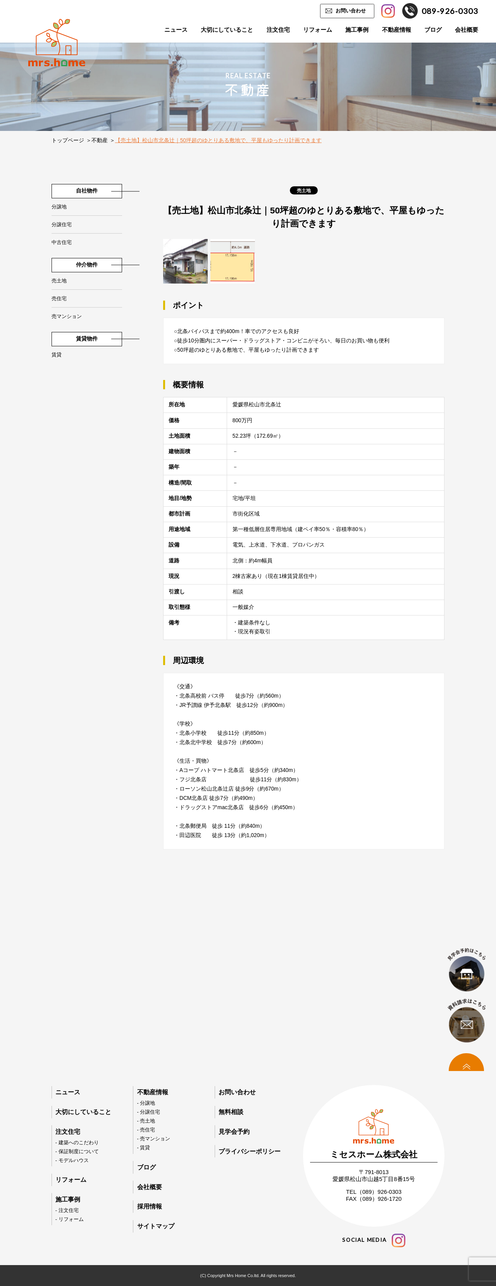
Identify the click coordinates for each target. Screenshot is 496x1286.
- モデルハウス (72, 1160)
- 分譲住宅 (148, 1112)
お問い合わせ (351, 11)
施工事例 (357, 30)
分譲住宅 (62, 224)
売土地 (59, 281)
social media (373, 1240)
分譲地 (59, 207)
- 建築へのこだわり (77, 1142)
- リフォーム (69, 1219)
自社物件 (87, 191)
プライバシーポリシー (250, 1151)
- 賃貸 (143, 1147)
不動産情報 (396, 30)
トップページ (68, 140)
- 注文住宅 (67, 1210)
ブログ (433, 30)
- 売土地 (146, 1121)
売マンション (67, 316)
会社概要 (466, 30)
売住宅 (59, 298)
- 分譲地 (146, 1103)
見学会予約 (234, 1131)
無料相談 (231, 1112)
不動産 (99, 140)
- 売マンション (153, 1139)
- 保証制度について (77, 1151)
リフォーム (317, 30)
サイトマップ (155, 1226)
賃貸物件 (87, 339)
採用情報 (149, 1206)
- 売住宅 (146, 1130)
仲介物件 (87, 265)
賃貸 (57, 355)
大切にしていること (227, 30)
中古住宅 (62, 242)
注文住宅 (278, 30)
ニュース (176, 30)
